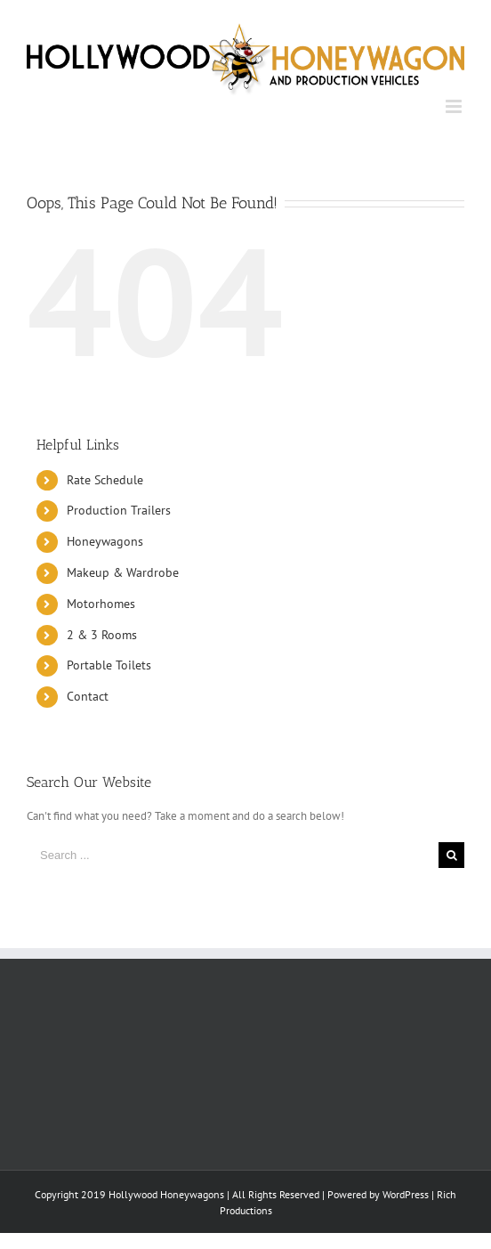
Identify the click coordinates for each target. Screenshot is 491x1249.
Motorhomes (101, 604)
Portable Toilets (109, 665)
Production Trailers (119, 510)
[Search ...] (233, 855)
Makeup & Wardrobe (123, 572)
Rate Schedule (105, 480)
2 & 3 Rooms (102, 635)
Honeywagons (105, 541)
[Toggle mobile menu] (455, 106)
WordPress (405, 1194)
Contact (88, 696)
